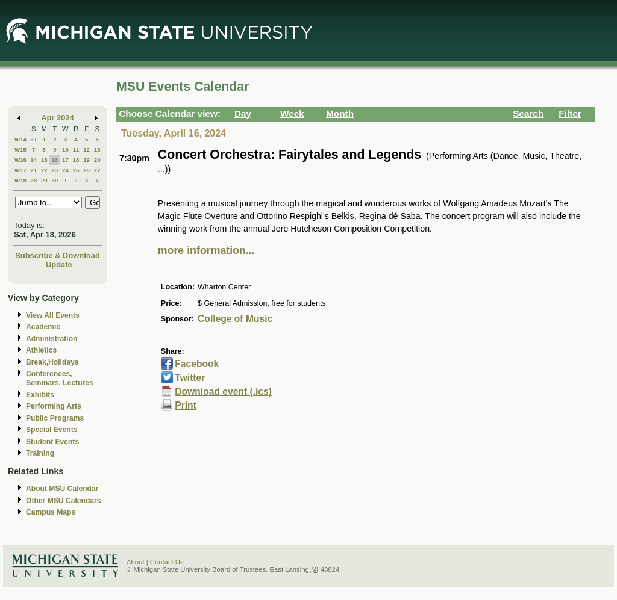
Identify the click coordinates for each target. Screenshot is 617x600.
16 (54, 159)
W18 (20, 180)
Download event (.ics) (223, 391)
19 (86, 159)
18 (76, 159)
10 (65, 149)
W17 (20, 170)
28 (33, 180)
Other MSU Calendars (63, 500)
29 (44, 180)
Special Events (51, 429)
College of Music (235, 319)
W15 (20, 149)
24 (65, 170)
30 (54, 180)
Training (40, 453)
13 (97, 149)
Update (59, 264)
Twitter (190, 378)
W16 (20, 159)
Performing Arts (53, 406)
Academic (43, 327)
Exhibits (40, 395)
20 (97, 159)
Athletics (41, 350)
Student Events (52, 442)
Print (185, 405)
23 (54, 170)
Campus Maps (50, 512)
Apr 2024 (57, 117)
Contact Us (167, 562)
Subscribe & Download (57, 255)
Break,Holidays (52, 362)
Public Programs (55, 418)
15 (44, 159)
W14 (20, 139)
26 (86, 170)
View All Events (53, 315)
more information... (206, 250)
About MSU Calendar (62, 488)
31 (33, 139)
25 (76, 170)
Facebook (197, 364)
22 (44, 170)
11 (76, 149)
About (136, 562)
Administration (51, 339)
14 (33, 159)
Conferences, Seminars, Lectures (59, 378)
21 (33, 170)
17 (65, 159)
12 (86, 149)
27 (97, 170)
